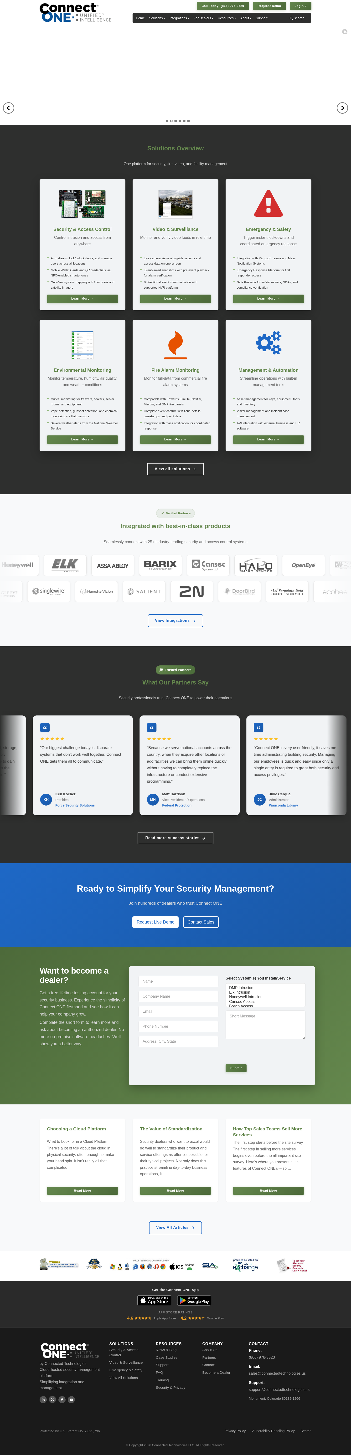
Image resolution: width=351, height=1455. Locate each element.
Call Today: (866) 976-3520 (222, 6)
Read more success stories (175, 838)
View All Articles (175, 1227)
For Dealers (203, 18)
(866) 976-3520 (262, 1357)
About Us (209, 1350)
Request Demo (269, 6)
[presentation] (258, 1051)
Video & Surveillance (126, 1362)
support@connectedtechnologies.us (279, 1390)
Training (162, 1380)
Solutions (157, 18)
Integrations (179, 18)
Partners (209, 1357)
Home (140, 18)
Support (262, 18)
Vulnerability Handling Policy (273, 1431)
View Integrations (175, 620)
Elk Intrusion (265, 992)
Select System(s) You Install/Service (258, 978)
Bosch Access (265, 1006)
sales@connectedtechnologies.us (277, 1373)
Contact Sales (201, 922)
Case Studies (166, 1357)
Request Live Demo (155, 922)
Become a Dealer (216, 1372)
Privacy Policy (235, 1431)
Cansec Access (265, 1002)
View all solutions (175, 469)
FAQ (159, 1372)
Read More (82, 1190)
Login (300, 6)
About (246, 18)
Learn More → (82, 298)
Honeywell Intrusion (265, 997)
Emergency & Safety (125, 1370)
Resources (227, 18)
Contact (208, 1365)
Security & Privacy (170, 1387)
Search (297, 18)
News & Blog (166, 1350)
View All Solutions (123, 1378)
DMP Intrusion (265, 988)
